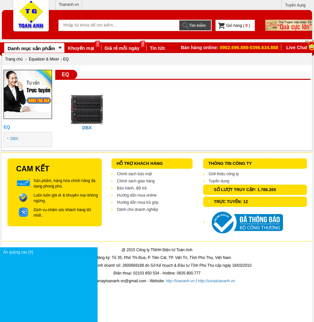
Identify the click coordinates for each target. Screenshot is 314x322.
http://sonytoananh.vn (216, 281)
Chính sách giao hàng (136, 181)
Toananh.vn (69, 4)
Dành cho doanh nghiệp (137, 209)
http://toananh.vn (180, 281)
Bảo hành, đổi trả (132, 188)
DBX (14, 138)
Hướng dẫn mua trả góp (137, 202)
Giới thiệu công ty (224, 174)
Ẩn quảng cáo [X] (50, 252)
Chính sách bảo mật (134, 174)
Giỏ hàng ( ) (234, 25)
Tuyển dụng (295, 5)
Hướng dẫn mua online (137, 195)
